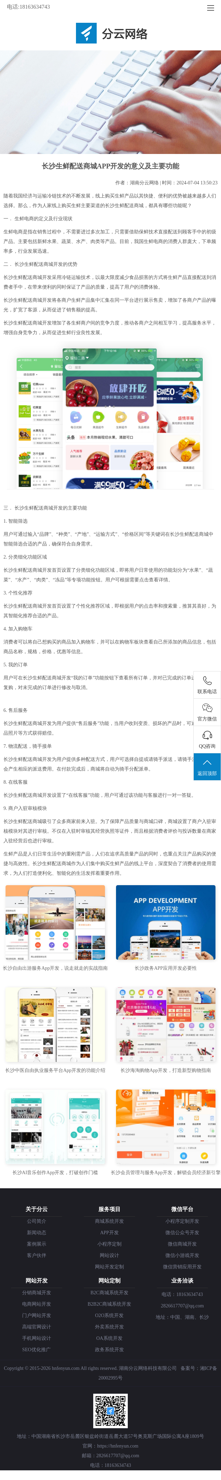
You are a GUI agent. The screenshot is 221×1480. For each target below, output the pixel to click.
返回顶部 (207, 767)
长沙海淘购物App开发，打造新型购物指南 (166, 1070)
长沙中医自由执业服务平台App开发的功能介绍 (55, 1070)
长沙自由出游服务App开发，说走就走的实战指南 (55, 968)
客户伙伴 (36, 1255)
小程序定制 (109, 1244)
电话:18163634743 (28, 7)
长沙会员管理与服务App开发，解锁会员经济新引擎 (166, 1172)
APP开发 (109, 1232)
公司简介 (36, 1221)
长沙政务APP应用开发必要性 (166, 968)
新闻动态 (36, 1232)
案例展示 (36, 1244)
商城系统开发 (109, 1221)
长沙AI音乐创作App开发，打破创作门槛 (55, 1172)
